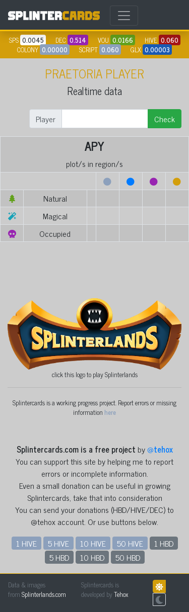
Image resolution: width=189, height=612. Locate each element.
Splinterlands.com (44, 594)
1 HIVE (26, 543)
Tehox (121, 594)
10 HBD (92, 557)
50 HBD (127, 557)
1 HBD (163, 543)
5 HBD (59, 557)
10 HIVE (93, 543)
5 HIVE (58, 543)
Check (164, 118)
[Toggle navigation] (124, 16)
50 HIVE (130, 543)
